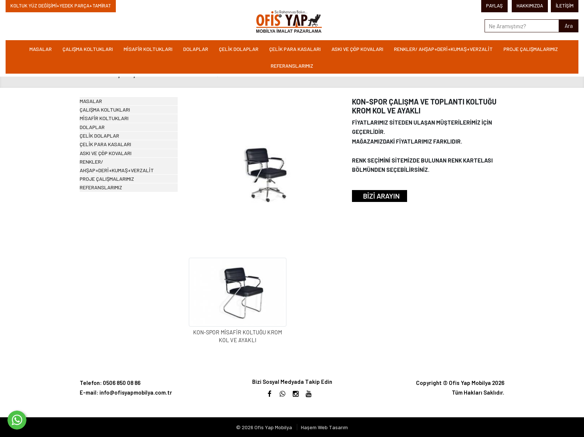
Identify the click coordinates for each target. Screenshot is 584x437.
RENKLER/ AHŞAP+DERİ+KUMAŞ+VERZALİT (443, 49)
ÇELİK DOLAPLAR (238, 49)
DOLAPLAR (195, 49)
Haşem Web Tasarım (324, 427)
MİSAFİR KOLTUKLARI (148, 49)
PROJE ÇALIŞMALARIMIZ (531, 49)
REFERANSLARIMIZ (292, 65)
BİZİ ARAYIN (381, 196)
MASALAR (40, 49)
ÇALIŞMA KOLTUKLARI (88, 49)
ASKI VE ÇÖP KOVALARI (357, 49)
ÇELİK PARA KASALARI (295, 49)
